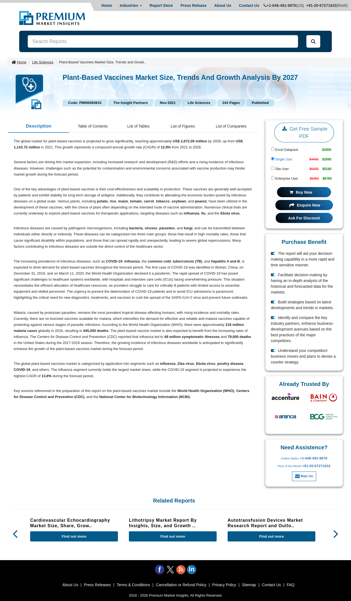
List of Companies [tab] (231, 126)
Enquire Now (304, 205)
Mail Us (304, 476)
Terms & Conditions (133, 585)
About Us (222, 5)
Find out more (74, 536)
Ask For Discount (304, 218)
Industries (131, 5)
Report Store (161, 5)
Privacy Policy (224, 585)
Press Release (193, 5)
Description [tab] (39, 126)
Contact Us (249, 5)
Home (106, 5)
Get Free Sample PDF (304, 132)
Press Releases (97, 585)
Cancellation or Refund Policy (181, 585)
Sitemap (249, 585)
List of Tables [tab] (138, 126)
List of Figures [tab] (183, 126)
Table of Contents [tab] (93, 126)
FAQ (291, 585)
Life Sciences (42, 62)
